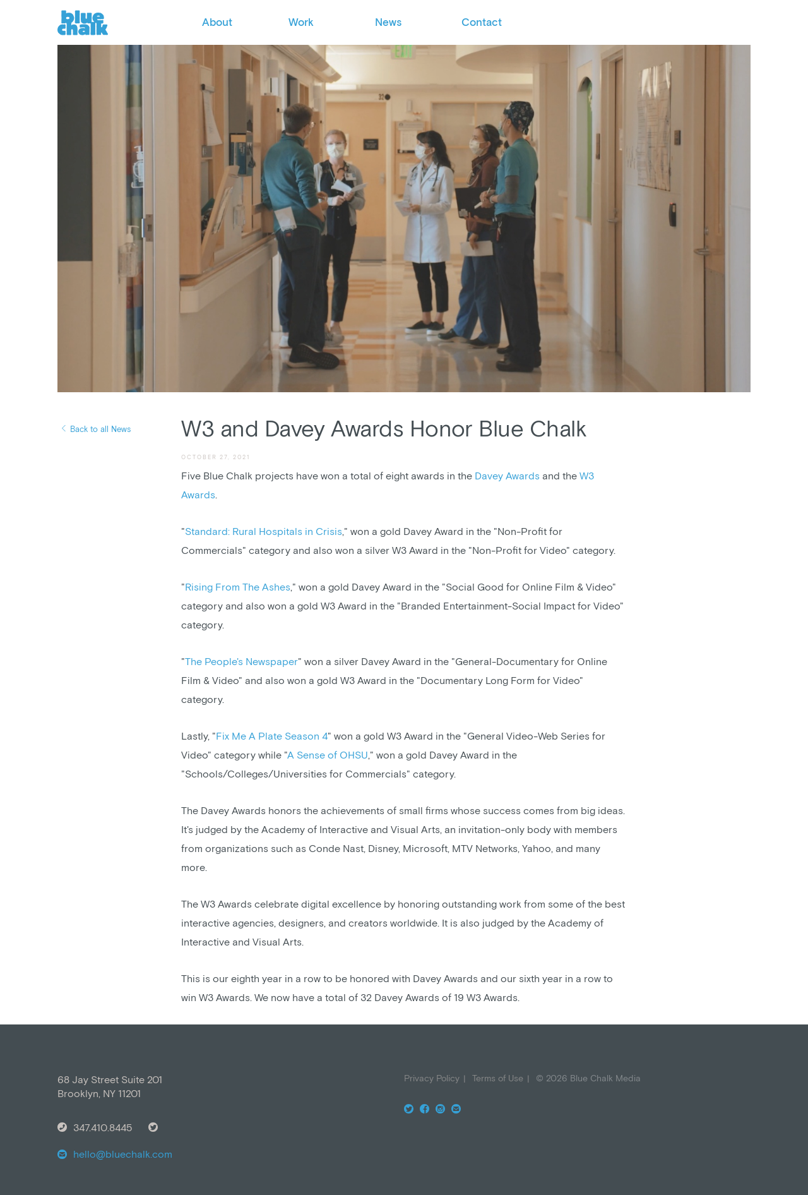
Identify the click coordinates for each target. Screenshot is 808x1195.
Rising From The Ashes (237, 586)
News (388, 22)
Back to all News (100, 429)
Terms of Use (497, 1078)
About (217, 22)
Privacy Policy (432, 1078)
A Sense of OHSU (327, 754)
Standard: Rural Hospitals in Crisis (263, 531)
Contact (481, 22)
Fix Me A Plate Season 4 (272, 736)
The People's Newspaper (241, 661)
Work (301, 22)
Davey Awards (507, 475)
